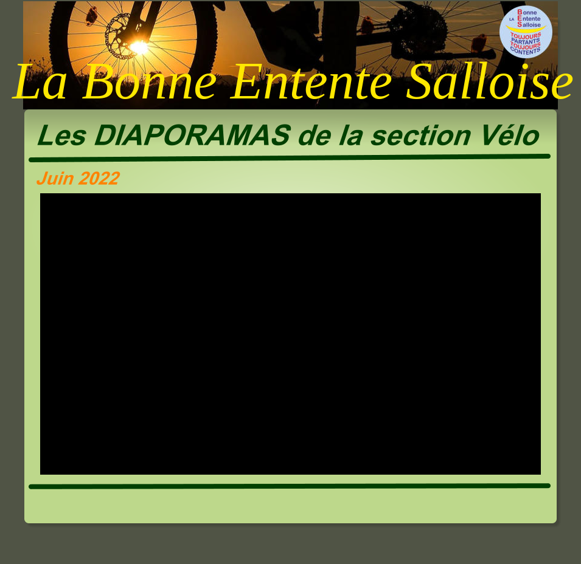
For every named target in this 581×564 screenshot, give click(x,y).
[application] (290, 334)
